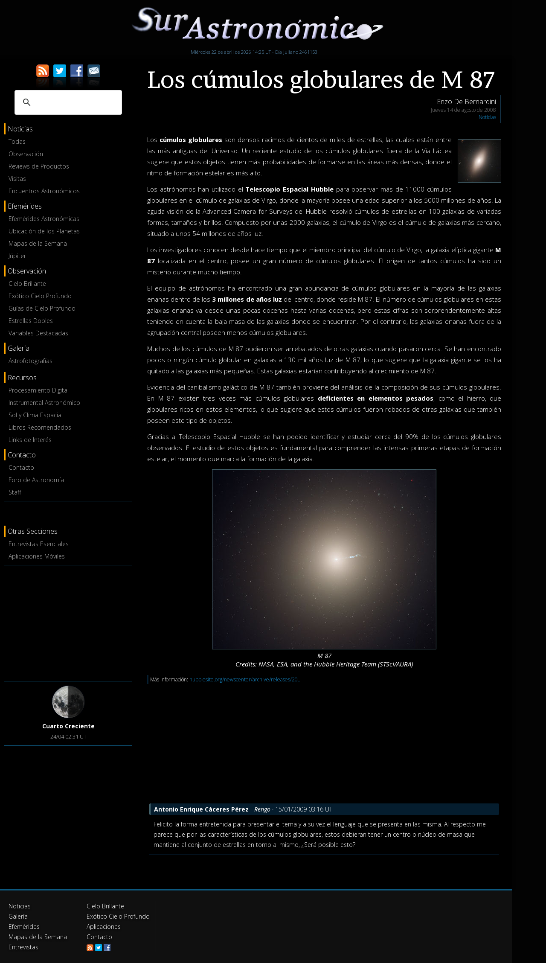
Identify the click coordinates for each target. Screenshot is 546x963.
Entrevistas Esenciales (39, 544)
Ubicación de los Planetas (44, 231)
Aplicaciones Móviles (37, 556)
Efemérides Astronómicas (44, 219)
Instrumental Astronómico (44, 403)
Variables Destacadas (38, 333)
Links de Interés (30, 440)
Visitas (17, 179)
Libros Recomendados (40, 427)
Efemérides (24, 926)
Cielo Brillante (27, 283)
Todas (17, 141)
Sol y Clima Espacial (36, 415)
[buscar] (67, 102)
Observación (26, 154)
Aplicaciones (104, 926)
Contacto (21, 467)
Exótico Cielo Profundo (40, 296)
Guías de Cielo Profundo (42, 308)
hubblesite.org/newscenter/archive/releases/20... (245, 679)
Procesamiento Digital (39, 390)
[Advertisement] (68, 621)
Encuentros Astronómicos (44, 191)
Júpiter (17, 256)
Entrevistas (23, 947)
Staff (15, 492)
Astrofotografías (30, 361)
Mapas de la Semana (38, 243)
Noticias (487, 117)
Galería (18, 916)
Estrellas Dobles (31, 321)
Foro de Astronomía (36, 480)
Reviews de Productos (39, 166)
